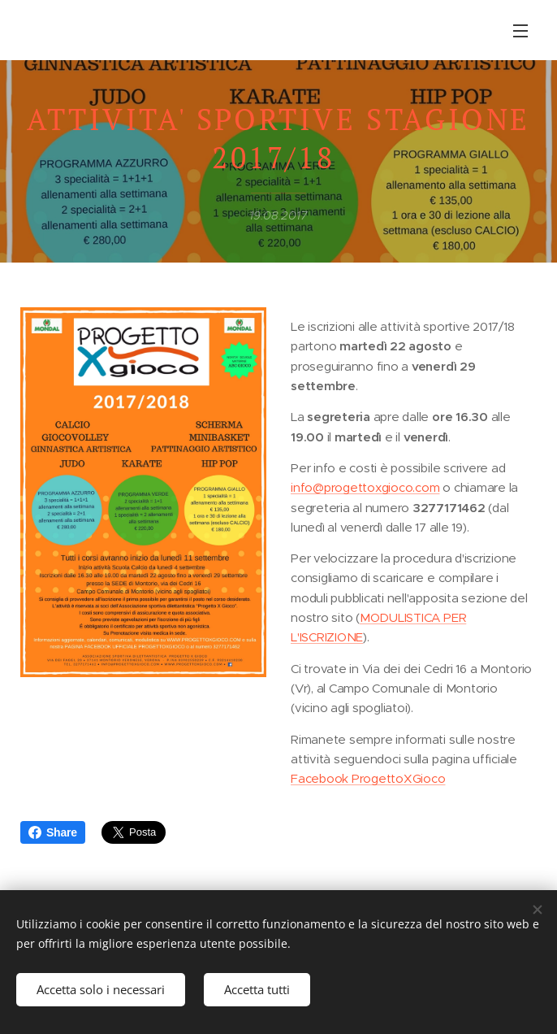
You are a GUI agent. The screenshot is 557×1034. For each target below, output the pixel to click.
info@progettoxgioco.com (365, 487)
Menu (520, 31)
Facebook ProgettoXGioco (368, 779)
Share (52, 832)
